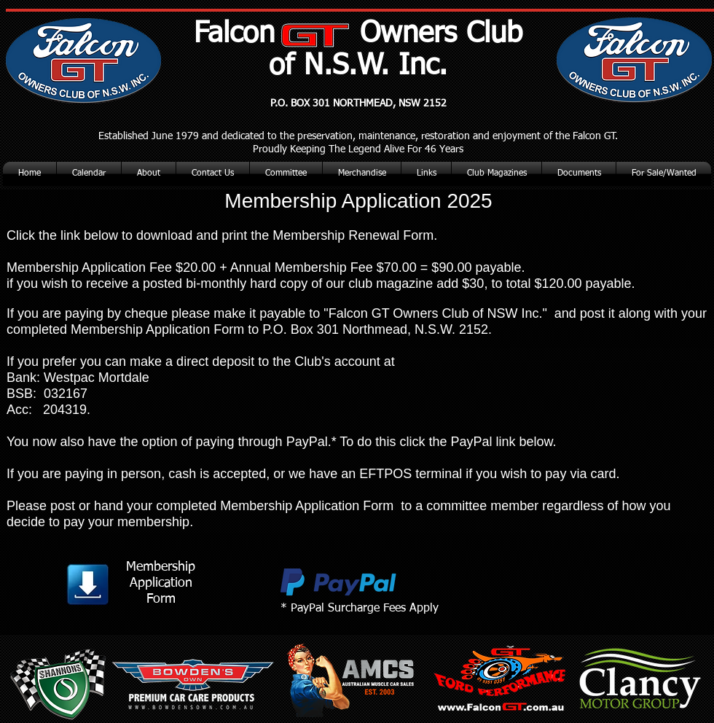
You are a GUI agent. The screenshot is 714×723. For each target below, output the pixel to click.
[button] (496, 174)
